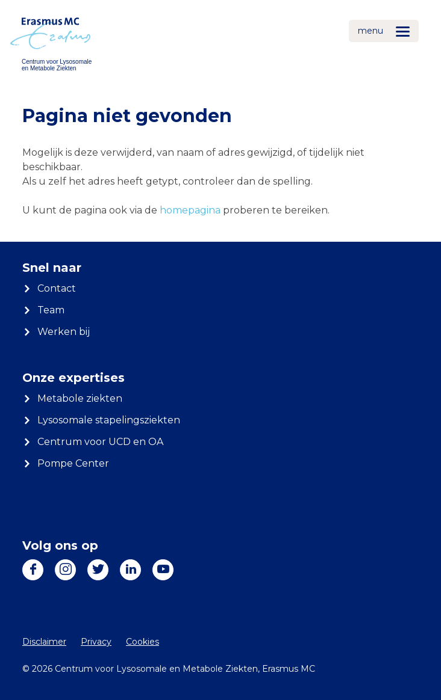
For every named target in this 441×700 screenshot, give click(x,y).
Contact (56, 288)
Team (50, 310)
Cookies (142, 641)
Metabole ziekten (79, 398)
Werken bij (63, 331)
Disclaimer (44, 641)
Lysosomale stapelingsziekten (108, 420)
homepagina (190, 210)
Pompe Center (73, 463)
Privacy (96, 641)
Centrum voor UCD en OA (100, 441)
